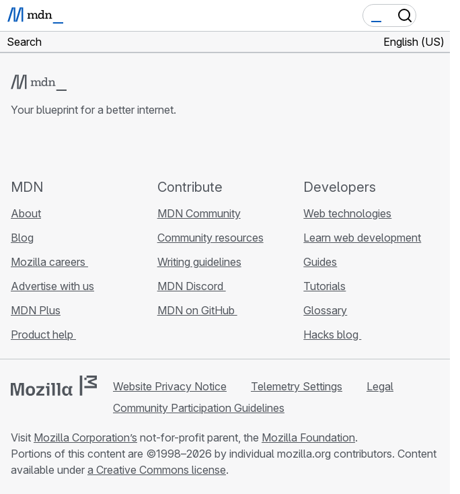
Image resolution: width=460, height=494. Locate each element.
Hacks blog (332, 334)
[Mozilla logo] (54, 386)
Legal (380, 386)
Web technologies (347, 213)
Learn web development (362, 237)
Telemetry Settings (296, 386)
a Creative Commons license (156, 470)
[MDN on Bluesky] (43, 147)
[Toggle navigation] (434, 15)
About (26, 213)
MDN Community (199, 213)
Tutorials (324, 286)
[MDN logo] (39, 83)
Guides (320, 262)
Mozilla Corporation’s (85, 437)
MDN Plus (36, 310)
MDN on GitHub (197, 310)
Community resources (210, 237)
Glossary (325, 310)
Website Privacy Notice (170, 386)
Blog (22, 237)
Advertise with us (52, 286)
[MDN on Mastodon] (91, 147)
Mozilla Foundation (308, 437)
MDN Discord (191, 286)
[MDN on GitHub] (19, 147)
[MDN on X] (67, 147)
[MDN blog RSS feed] (116, 147)
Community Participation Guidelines (198, 408)
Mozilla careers (49, 262)
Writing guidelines (199, 262)
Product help (43, 334)
